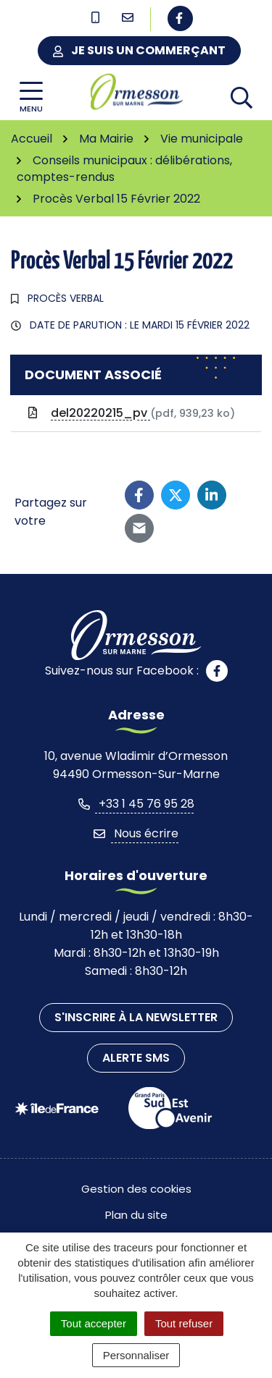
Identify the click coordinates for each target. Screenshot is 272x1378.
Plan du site (136, 1214)
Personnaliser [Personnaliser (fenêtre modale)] (136, 1355)
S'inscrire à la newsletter (136, 1017)
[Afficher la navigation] (31, 97)
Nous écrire (136, 833)
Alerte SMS (136, 1057)
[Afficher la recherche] (241, 97)
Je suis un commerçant (139, 50)
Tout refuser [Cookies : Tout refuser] (184, 1323)
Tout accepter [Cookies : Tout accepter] (93, 1323)
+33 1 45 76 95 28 (136, 803)
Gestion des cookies (136, 1188)
